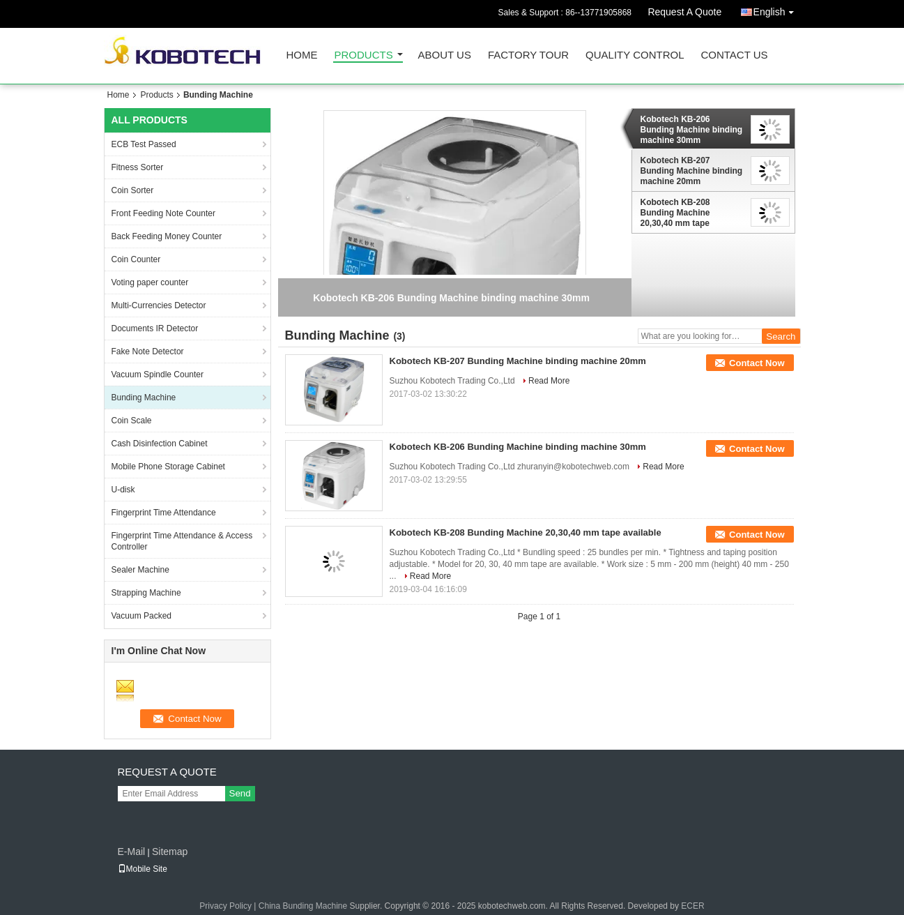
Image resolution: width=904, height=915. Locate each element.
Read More (548, 381)
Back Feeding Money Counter (167, 236)
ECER (692, 906)
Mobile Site (142, 869)
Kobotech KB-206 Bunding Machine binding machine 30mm (692, 129)
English (777, 9)
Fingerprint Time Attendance (164, 512)
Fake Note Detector (148, 351)
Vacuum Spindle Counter (158, 374)
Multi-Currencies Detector (159, 305)
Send (240, 793)
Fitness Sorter (138, 167)
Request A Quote (684, 11)
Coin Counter (136, 259)
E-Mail (132, 851)
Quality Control (634, 55)
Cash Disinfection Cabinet (160, 443)
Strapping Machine (146, 593)
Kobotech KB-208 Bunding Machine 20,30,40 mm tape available (675, 212)
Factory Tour (528, 55)
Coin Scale (132, 420)
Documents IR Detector (155, 328)
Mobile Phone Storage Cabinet (168, 466)
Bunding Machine (144, 397)
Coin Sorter (133, 190)
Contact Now (756, 363)
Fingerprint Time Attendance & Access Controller (182, 541)
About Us (444, 55)
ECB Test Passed (144, 144)
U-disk (123, 489)
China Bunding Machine (303, 906)
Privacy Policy (225, 906)
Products (364, 55)
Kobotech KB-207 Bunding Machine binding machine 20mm (692, 171)
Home (302, 55)
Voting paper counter (150, 282)
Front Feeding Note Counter (163, 213)
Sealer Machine (140, 570)
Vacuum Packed (142, 616)
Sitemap (169, 851)
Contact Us (733, 55)
